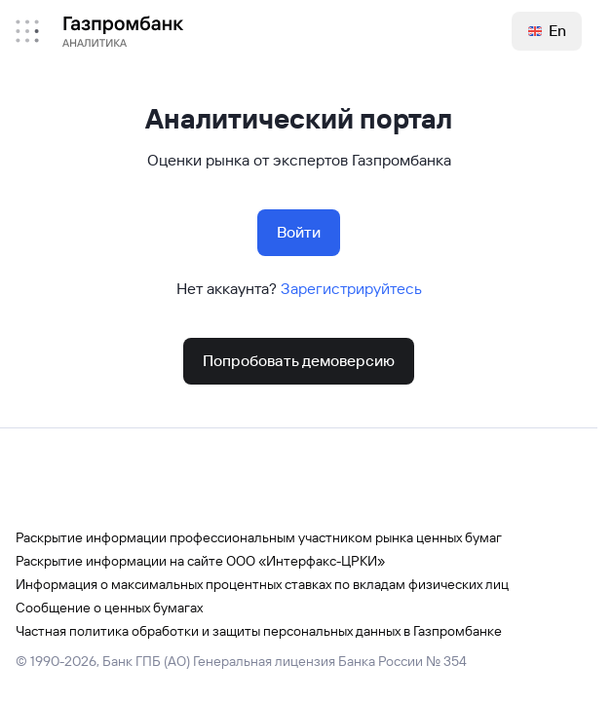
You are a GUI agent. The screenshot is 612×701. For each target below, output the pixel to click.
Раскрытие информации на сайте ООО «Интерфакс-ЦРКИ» (200, 561)
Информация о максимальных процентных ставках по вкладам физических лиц (262, 584)
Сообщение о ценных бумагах (109, 607)
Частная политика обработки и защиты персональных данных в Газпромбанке (259, 631)
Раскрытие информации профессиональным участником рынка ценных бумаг (259, 537)
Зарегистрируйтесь (351, 288)
